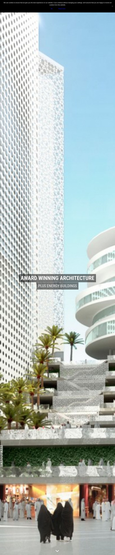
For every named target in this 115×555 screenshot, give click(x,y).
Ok (52, 8)
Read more (61, 8)
